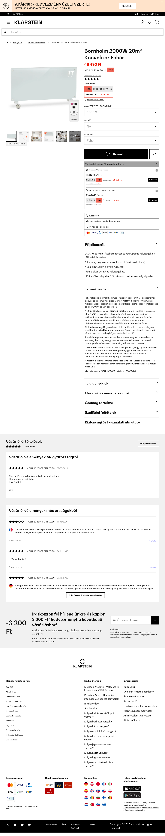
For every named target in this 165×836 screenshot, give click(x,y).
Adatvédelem (115, 630)
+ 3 (74, 136)
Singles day (90, 709)
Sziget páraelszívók (17, 702)
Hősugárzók (19, 42)
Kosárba (116, 154)
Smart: (88, 120)
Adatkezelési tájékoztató (137, 716)
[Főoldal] (10, 42)
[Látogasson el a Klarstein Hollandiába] (86, 806)
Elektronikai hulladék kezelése (140, 707)
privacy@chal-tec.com (119, 638)
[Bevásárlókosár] (157, 22)
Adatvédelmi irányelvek (132, 809)
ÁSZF (78, 827)
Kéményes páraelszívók (19, 707)
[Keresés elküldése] (5, 32)
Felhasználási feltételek (132, 811)
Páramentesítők (15, 697)
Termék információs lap (92, 76)
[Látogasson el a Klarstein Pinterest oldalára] (38, 830)
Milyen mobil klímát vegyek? (100, 732)
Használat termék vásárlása (103, 169)
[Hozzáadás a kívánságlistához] (154, 154)
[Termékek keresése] (83, 32)
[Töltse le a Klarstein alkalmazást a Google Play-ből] (132, 796)
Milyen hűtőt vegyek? (96, 753)
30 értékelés (89, 83)
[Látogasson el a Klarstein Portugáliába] (92, 806)
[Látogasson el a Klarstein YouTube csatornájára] (28, 830)
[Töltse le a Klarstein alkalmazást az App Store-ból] (132, 790)
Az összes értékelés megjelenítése (86, 596)
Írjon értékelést (145, 443)
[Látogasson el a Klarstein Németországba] (86, 785)
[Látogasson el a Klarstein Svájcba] (98, 785)
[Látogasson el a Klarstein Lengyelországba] (110, 792)
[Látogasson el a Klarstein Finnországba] (104, 799)
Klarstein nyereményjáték (137, 711)
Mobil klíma (12, 692)
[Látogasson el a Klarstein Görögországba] (104, 805)
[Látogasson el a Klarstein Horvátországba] (86, 799)
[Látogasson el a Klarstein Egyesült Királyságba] (92, 792)
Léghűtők (11, 726)
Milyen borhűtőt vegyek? (98, 722)
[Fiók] (142, 22)
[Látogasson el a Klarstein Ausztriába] (92, 785)
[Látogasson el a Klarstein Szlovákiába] (98, 792)
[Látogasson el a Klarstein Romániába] (92, 799)
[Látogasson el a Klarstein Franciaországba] (104, 785)
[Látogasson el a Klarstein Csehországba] (104, 792)
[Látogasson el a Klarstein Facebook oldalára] (19, 830)
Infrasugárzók (14, 711)
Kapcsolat (129, 688)
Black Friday (91, 704)
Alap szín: (89, 134)
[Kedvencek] (149, 22)
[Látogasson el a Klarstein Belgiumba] (110, 799)
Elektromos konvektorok (42, 42)
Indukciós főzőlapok (17, 735)
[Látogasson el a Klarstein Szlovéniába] (98, 806)
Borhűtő (10, 688)
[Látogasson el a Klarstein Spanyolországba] (86, 792)
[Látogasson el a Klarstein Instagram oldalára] (9, 830)
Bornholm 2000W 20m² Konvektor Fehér (77, 42)
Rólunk (107, 827)
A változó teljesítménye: (98, 106)
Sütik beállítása (132, 721)
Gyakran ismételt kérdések (138, 692)
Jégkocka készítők (16, 716)
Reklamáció (130, 702)
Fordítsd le (151, 543)
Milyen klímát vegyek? (96, 727)
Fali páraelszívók (15, 731)
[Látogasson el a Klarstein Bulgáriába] (98, 799)
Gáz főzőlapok (14, 740)
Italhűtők (11, 721)
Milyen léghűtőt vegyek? (97, 758)
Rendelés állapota (133, 697)
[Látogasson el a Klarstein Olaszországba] (110, 785)
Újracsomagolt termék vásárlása (105, 190)
